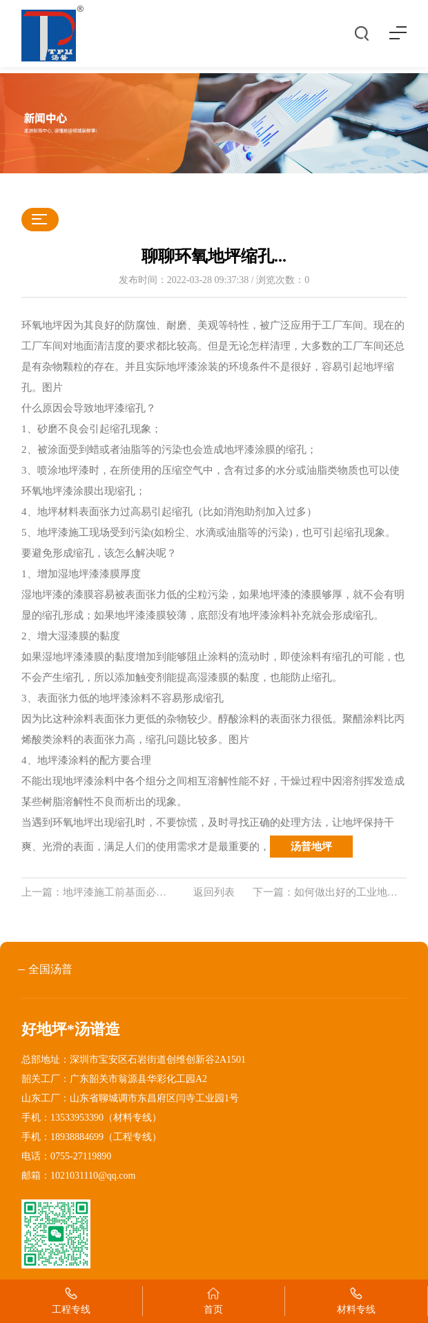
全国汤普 (50, 969)
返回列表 (214, 892)
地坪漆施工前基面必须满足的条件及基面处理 (166, 892)
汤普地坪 (311, 846)
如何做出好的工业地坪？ (351, 892)
